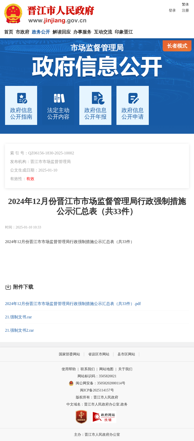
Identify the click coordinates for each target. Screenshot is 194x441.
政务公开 (41, 32)
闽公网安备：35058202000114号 (97, 383)
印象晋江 (124, 32)
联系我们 (88, 369)
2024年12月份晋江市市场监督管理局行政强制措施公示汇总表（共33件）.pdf (73, 303)
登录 (172, 10)
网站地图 (106, 369)
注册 (185, 10)
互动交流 (103, 32)
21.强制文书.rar (18, 317)
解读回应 (62, 32)
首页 (8, 32)
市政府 (22, 32)
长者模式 (177, 46)
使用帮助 (69, 369)
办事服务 (82, 32)
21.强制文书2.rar (19, 330)
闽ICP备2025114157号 (97, 390)
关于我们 (125, 369)
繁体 (185, 4)
